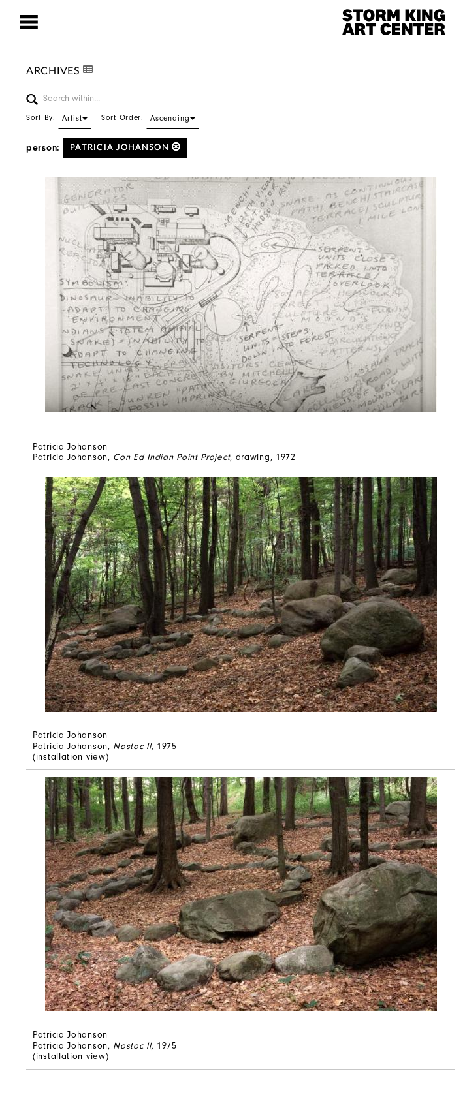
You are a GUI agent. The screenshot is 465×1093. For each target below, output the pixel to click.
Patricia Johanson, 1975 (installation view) (105, 752)
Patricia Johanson (125, 147)
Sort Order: (150, 117)
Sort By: (58, 117)
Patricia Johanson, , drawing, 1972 (164, 457)
